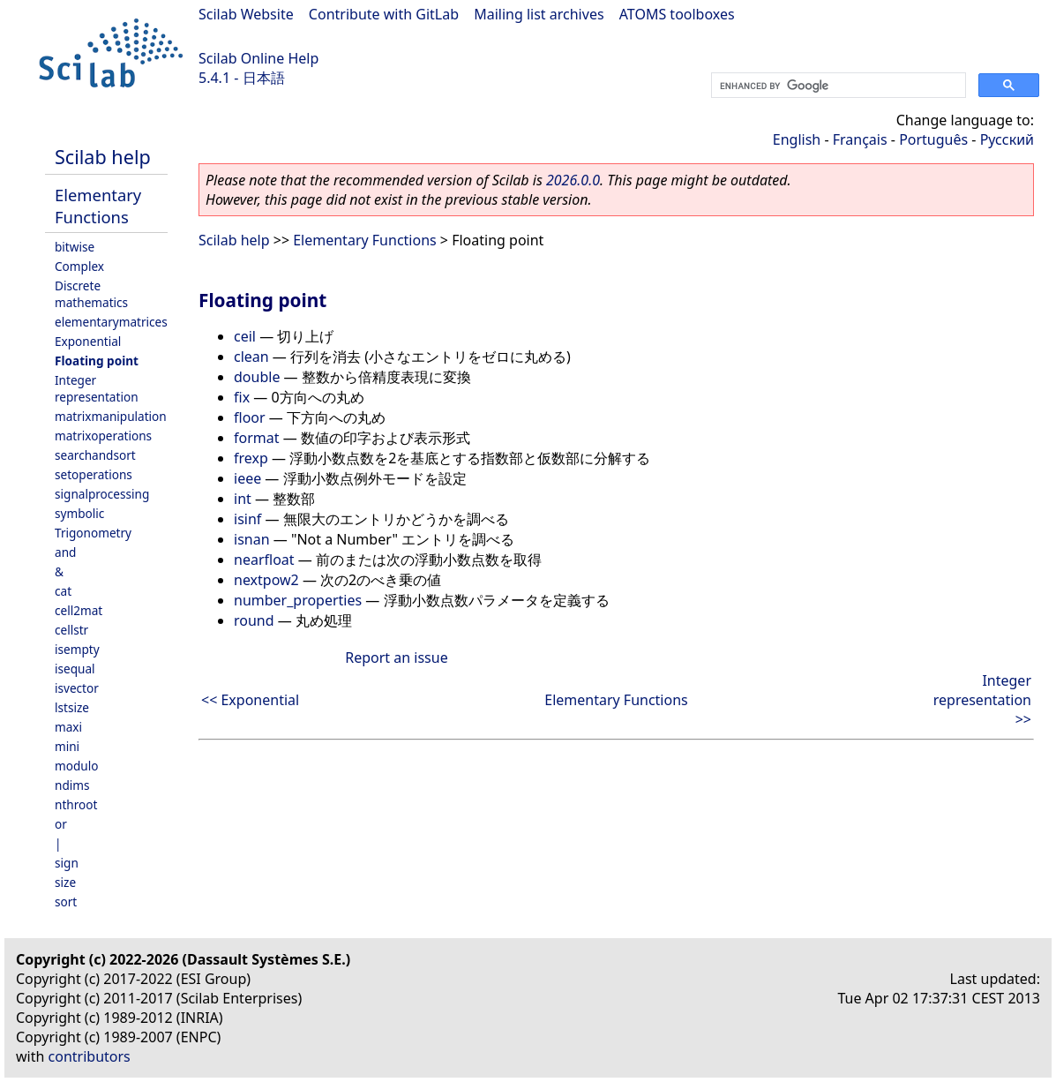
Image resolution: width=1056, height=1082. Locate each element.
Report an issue (396, 657)
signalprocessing (102, 493)
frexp (251, 458)
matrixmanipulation (111, 416)
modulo (76, 765)
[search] (837, 86)
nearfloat (264, 559)
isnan (252, 539)
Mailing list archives (538, 14)
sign (67, 862)
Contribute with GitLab (384, 14)
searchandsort (95, 455)
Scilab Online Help (258, 58)
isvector (77, 688)
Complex (79, 266)
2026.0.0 (573, 180)
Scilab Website (246, 14)
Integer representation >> (982, 700)
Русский (1007, 139)
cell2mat (78, 610)
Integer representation (97, 388)
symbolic (79, 513)
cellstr (71, 629)
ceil (245, 336)
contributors (90, 1056)
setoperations (93, 474)
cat (63, 590)
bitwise (74, 246)
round (254, 620)
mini (67, 746)
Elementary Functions (98, 206)
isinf (247, 519)
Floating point (97, 360)
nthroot (76, 804)
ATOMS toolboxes (677, 14)
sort (66, 901)
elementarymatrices (111, 321)
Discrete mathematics (91, 294)
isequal (75, 668)
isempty (77, 649)
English (796, 139)
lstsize (72, 707)
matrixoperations (103, 435)
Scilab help (103, 156)
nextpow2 (266, 580)
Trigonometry (93, 532)
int (242, 498)
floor (250, 417)
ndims (72, 785)
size (65, 882)
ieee (247, 478)
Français (860, 139)
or (61, 823)
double (257, 377)
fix (242, 397)
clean (251, 356)
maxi (68, 726)
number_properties (298, 600)
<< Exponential (250, 700)
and (65, 552)
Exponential (88, 341)
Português (933, 139)
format (257, 437)
